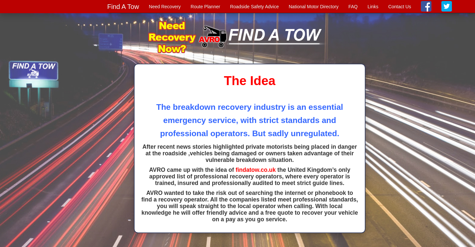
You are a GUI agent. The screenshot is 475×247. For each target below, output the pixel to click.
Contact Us (399, 6)
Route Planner (205, 6)
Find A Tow (123, 6)
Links (372, 6)
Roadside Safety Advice (254, 6)
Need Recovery (165, 6)
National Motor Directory (313, 6)
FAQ (353, 6)
